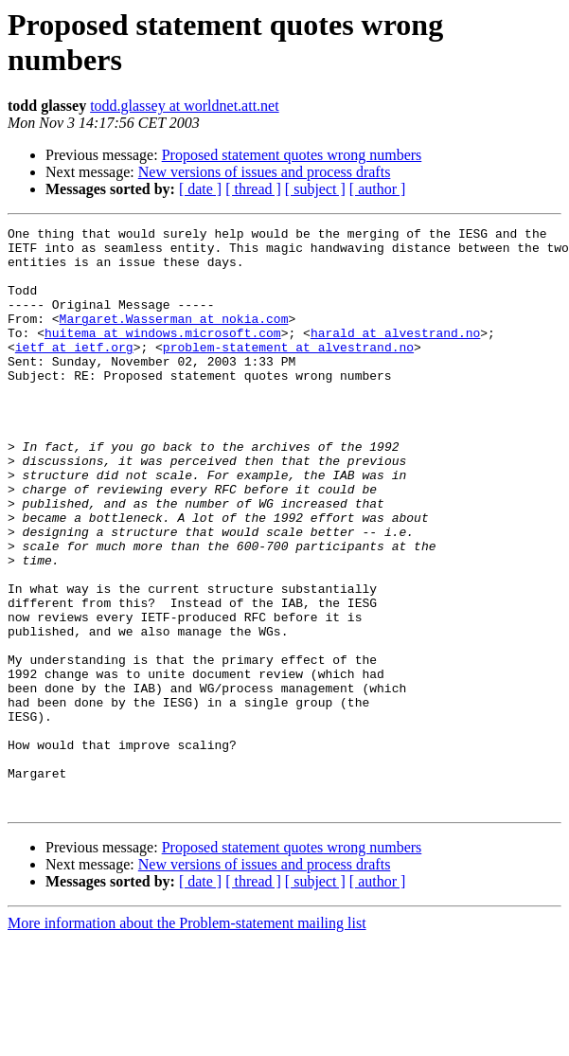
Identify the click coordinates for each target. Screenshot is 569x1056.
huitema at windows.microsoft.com (162, 355)
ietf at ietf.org (74, 372)
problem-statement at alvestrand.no (288, 372)
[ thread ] (253, 189)
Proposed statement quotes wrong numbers (292, 155)
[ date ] (200, 189)
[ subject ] (315, 189)
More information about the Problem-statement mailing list (187, 1039)
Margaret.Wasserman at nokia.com (174, 338)
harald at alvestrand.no (395, 355)
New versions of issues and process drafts (264, 172)
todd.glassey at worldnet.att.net (184, 106)
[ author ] (377, 189)
